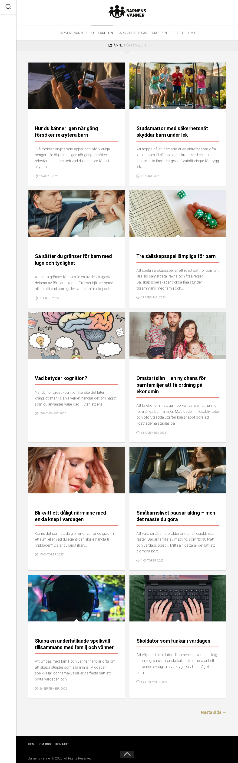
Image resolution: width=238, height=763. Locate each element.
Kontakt (62, 741)
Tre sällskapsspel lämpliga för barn (174, 255)
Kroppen (159, 33)
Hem (31, 741)
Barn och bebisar (132, 33)
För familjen (102, 33)
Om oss (194, 33)
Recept (178, 33)
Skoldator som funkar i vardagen (172, 638)
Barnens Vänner (73, 33)
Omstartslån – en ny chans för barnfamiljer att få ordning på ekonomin (170, 383)
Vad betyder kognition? (61, 377)
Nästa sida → (213, 709)
